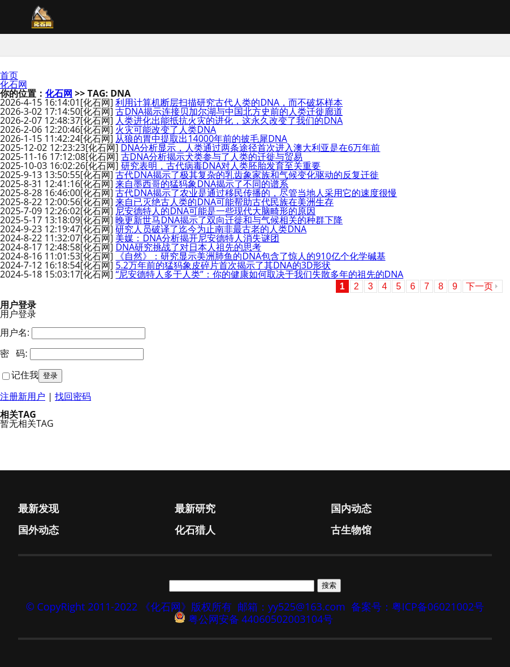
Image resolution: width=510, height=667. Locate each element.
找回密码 (73, 396)
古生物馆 (351, 529)
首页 (9, 75)
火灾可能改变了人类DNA (165, 129)
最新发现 (38, 508)
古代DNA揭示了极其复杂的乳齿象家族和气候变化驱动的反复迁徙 (247, 174)
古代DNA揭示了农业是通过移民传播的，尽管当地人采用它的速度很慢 (256, 193)
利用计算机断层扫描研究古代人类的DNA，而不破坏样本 (229, 102)
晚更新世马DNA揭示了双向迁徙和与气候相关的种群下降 (229, 220)
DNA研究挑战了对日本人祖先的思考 (188, 247)
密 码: (14, 353)
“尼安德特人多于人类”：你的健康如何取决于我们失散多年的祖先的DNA (259, 274)
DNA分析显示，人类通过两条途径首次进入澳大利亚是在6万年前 (251, 147)
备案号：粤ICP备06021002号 (418, 606)
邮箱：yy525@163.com (291, 606)
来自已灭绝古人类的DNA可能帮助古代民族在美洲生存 (224, 202)
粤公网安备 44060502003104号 (261, 619)
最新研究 (195, 508)
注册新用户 (22, 396)
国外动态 (38, 529)
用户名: (14, 332)
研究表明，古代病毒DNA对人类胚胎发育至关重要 (221, 165)
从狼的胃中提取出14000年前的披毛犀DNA (201, 138)
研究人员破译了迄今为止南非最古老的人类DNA (210, 229)
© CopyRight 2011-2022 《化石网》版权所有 (129, 606)
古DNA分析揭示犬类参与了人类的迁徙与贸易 (212, 156)
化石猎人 (195, 529)
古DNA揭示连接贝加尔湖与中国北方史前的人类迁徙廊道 (229, 111)
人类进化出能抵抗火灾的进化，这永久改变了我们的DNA (229, 120)
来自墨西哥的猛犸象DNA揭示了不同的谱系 (201, 183)
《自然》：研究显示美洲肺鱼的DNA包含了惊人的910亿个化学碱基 (250, 256)
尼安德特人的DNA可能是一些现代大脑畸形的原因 (215, 211)
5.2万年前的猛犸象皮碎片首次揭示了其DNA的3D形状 (223, 265)
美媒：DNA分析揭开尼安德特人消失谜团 (197, 238)
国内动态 (351, 508)
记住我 (24, 375)
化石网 (13, 84)
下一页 (479, 286)
